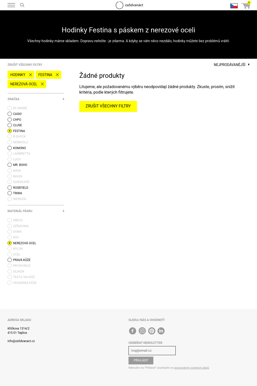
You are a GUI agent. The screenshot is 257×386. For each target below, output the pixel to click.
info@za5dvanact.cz (21, 341)
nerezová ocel (23, 84)
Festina (45, 75)
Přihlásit (141, 360)
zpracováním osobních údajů (191, 367)
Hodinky (17, 75)
